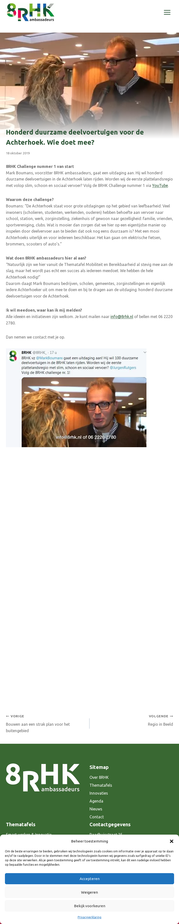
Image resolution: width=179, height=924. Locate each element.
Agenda (96, 801)
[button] (171, 841)
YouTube (160, 185)
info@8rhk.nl (121, 316)
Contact (97, 817)
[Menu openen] (167, 12)
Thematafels (101, 785)
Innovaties (99, 793)
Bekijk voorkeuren (89, 906)
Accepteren (90, 879)
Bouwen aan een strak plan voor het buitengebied (46, 723)
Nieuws (96, 809)
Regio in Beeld (133, 719)
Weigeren (89, 892)
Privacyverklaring (89, 917)
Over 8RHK (99, 777)
